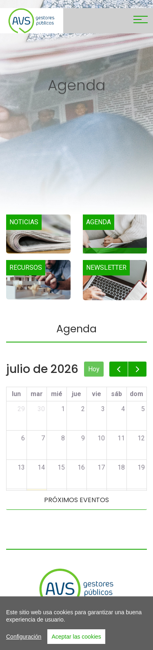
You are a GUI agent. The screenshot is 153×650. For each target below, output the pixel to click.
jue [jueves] (76, 394)
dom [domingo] (136, 394)
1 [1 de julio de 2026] (63, 409)
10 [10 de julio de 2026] (101, 438)
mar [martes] (37, 394)
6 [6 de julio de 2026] (23, 438)
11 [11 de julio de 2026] (121, 438)
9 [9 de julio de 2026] (83, 438)
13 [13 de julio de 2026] (21, 467)
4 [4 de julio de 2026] (123, 409)
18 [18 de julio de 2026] (121, 467)
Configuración (23, 640)
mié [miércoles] (56, 394)
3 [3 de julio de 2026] (103, 409)
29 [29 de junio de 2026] (21, 409)
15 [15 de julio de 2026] (61, 467)
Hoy (94, 369)
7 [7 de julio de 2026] (43, 438)
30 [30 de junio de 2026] (41, 409)
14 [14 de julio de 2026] (41, 467)
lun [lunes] (16, 394)
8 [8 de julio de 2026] (63, 438)
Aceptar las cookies (76, 640)
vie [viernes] (96, 394)
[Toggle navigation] (140, 21)
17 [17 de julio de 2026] (101, 467)
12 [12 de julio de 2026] (141, 438)
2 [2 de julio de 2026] (83, 409)
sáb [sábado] (116, 394)
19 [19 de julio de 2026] (141, 467)
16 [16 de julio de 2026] (81, 467)
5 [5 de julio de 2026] (143, 409)
